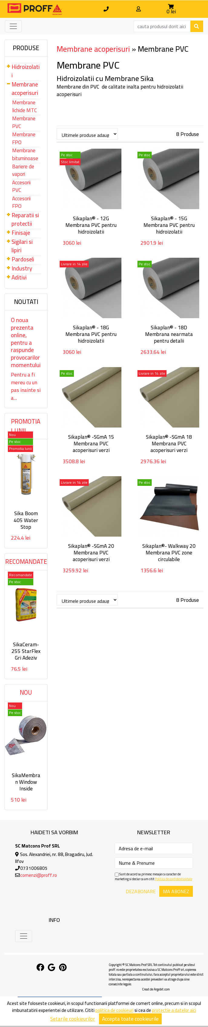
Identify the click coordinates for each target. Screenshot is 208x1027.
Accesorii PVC (21, 186)
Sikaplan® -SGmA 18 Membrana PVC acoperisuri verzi (169, 443)
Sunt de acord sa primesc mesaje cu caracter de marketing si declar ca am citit (153, 876)
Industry (22, 268)
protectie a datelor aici (174, 1010)
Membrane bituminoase (25, 154)
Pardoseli (23, 259)
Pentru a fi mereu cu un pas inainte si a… (26, 386)
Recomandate (26, 562)
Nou (26, 692)
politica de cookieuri (114, 1010)
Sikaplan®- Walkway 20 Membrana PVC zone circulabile (169, 552)
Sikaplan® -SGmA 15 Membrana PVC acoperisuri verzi (91, 443)
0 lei (171, 11)
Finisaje (21, 233)
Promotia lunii (25, 426)
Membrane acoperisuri (25, 88)
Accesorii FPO (21, 202)
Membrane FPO (23, 138)
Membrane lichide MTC (24, 106)
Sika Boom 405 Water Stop (26, 520)
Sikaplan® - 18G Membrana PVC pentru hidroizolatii (91, 334)
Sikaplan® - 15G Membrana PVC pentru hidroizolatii (169, 225)
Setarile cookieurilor (72, 1019)
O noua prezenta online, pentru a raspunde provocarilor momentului (26, 342)
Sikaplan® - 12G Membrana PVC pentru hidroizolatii (91, 225)
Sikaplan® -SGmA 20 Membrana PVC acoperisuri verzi (91, 552)
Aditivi (19, 277)
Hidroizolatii (26, 71)
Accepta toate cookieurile (130, 1019)
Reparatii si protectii (25, 219)
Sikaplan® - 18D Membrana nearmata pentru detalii (169, 334)
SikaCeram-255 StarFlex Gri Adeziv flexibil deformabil (26, 658)
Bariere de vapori (23, 170)
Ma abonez (176, 891)
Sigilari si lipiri (22, 246)
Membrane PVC (23, 122)
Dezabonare (141, 891)
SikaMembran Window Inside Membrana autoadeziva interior (26, 791)
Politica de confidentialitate (173, 879)
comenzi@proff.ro (38, 875)
